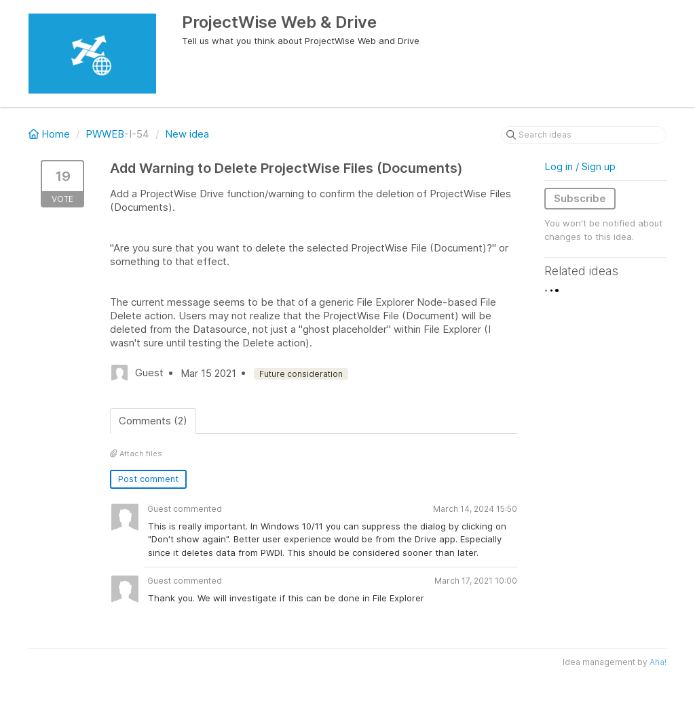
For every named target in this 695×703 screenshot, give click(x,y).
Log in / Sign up (580, 166)
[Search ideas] (583, 135)
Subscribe (580, 198)
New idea (187, 133)
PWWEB (105, 133)
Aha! (658, 662)
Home (51, 133)
